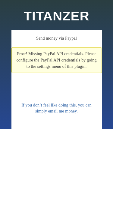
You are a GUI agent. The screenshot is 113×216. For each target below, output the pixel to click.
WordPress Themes (101, 209)
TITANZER (56, 16)
